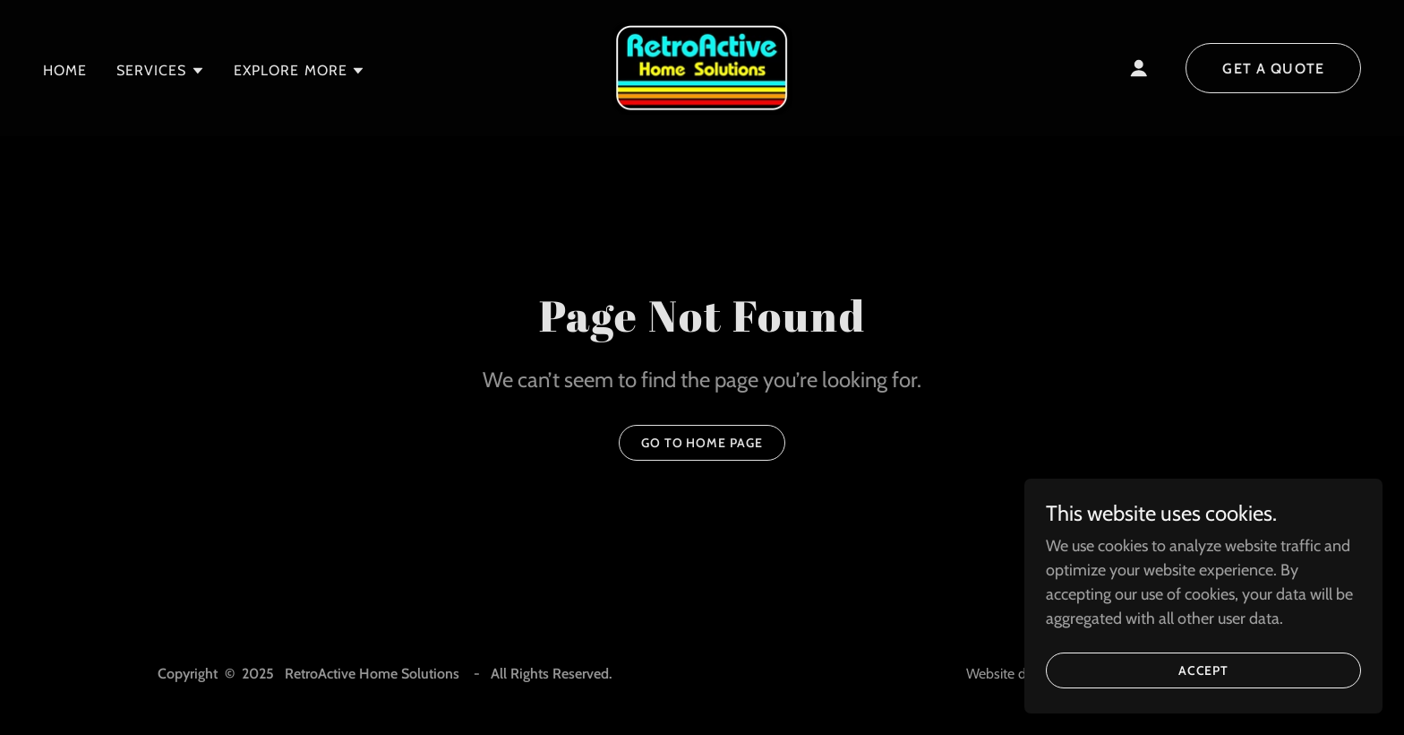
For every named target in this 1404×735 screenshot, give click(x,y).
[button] (160, 71)
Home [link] (65, 70)
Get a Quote (1273, 68)
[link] (702, 66)
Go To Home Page (702, 443)
